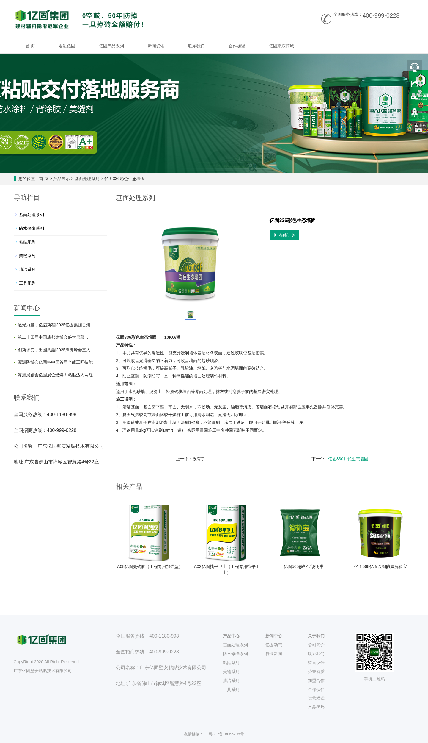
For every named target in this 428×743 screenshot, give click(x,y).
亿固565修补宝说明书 (304, 566)
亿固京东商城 (281, 45)
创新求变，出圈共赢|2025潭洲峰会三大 (54, 349)
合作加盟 (237, 45)
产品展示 (61, 178)
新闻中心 (273, 635)
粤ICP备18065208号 (226, 734)
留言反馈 (316, 662)
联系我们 (196, 45)
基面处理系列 (87, 178)
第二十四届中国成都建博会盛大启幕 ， (54, 337)
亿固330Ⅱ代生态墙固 (348, 458)
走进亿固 (67, 45)
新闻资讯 (156, 45)
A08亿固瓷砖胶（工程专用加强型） (150, 566)
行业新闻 (273, 653)
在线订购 (284, 235)
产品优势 (316, 707)
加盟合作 (316, 680)
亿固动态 (273, 644)
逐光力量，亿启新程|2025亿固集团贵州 (54, 324)
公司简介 (316, 644)
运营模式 (316, 698)
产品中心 (231, 635)
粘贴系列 (27, 242)
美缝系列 (27, 255)
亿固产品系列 (111, 45)
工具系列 (27, 283)
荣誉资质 (316, 671)
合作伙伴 (316, 689)
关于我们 (316, 635)
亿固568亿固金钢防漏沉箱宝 (380, 566)
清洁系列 (27, 269)
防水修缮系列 (31, 228)
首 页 (30, 45)
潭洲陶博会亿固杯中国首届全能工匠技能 (55, 362)
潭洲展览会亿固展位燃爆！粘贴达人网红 (55, 374)
